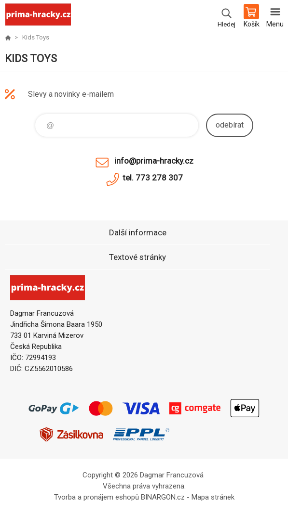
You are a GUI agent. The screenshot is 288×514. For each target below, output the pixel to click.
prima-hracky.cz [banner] (38, 17)
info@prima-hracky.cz (153, 161)
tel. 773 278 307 (153, 177)
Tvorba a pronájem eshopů (96, 497)
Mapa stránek (213, 497)
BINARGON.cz (163, 497)
